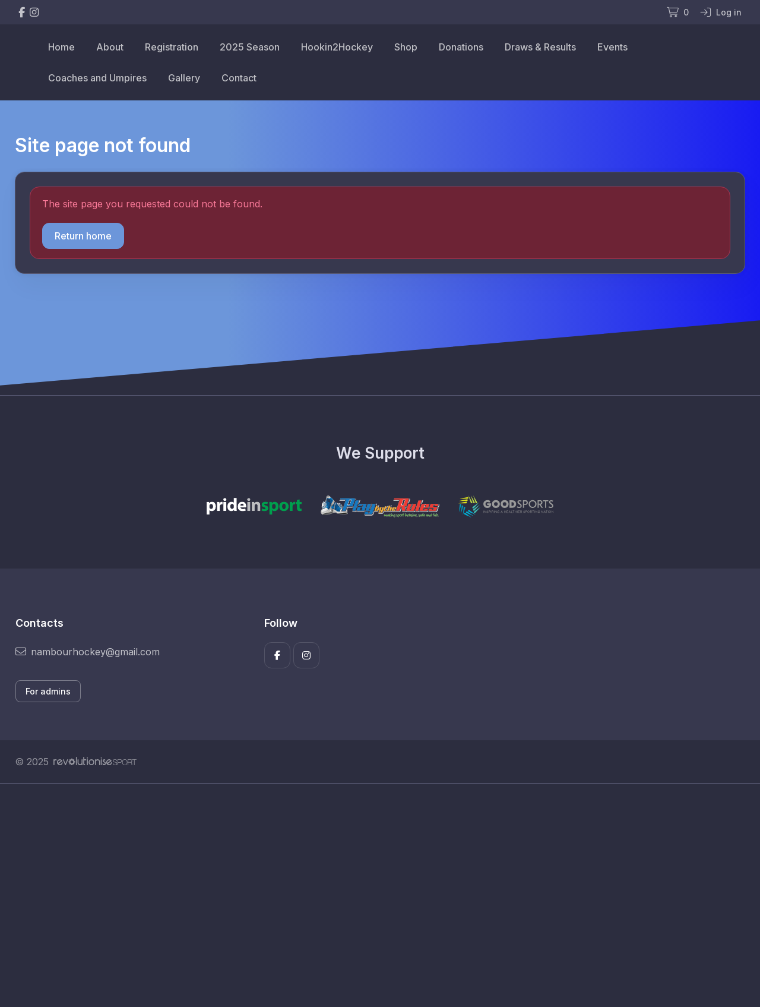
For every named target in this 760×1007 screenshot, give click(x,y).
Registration (171, 47)
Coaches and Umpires (97, 78)
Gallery (184, 78)
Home (61, 47)
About (110, 47)
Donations (461, 47)
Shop (405, 47)
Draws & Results (540, 47)
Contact (238, 78)
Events (612, 47)
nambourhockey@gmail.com (87, 652)
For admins (48, 691)
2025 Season (250, 47)
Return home (83, 236)
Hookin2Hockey (337, 47)
